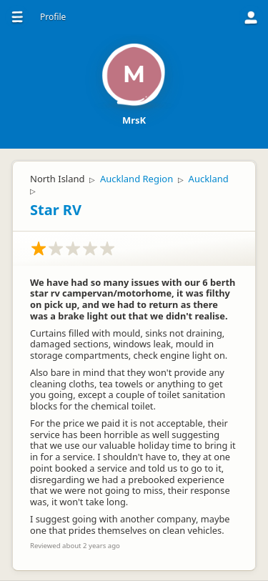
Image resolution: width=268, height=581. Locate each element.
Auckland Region (136, 178)
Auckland (209, 178)
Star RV (55, 209)
